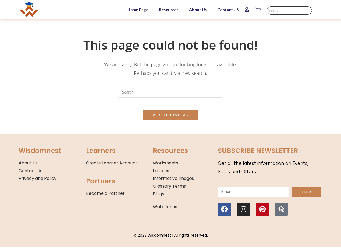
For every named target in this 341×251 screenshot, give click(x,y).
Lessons (161, 175)
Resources (168, 9)
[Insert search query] (170, 92)
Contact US (228, 9)
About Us (198, 9)
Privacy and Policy (37, 182)
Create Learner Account (111, 167)
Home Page (137, 9)
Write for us (165, 211)
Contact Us (30, 175)
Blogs (158, 198)
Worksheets (165, 167)
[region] (69, 212)
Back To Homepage (170, 119)
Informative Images (173, 182)
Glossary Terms (169, 190)
